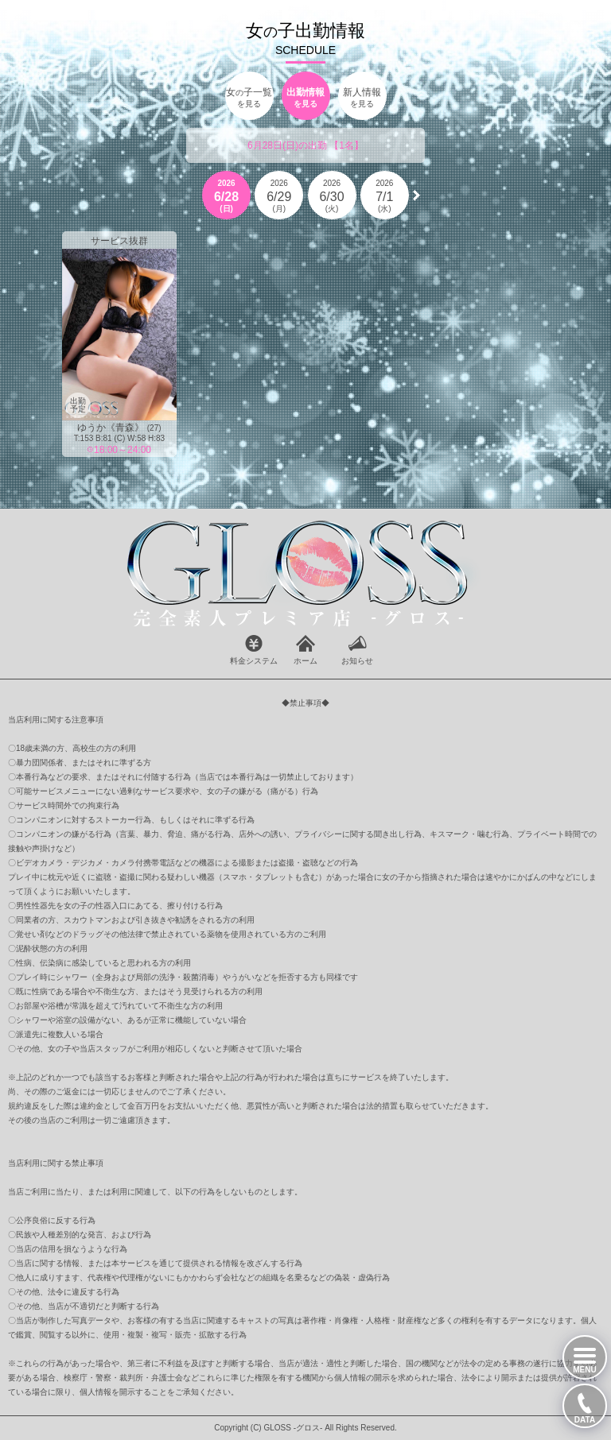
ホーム (305, 660)
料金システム (254, 660)
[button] (416, 195)
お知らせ (357, 660)
